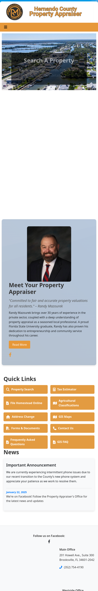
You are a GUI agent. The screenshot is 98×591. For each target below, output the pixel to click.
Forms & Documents (23, 428)
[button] (9, 122)
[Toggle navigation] (6, 27)
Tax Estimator (64, 389)
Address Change (20, 417)
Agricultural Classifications (66, 403)
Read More (19, 345)
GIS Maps (62, 417)
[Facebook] (49, 541)
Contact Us (63, 428)
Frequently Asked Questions (20, 442)
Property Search (20, 389)
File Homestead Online (24, 403)
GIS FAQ (60, 442)
